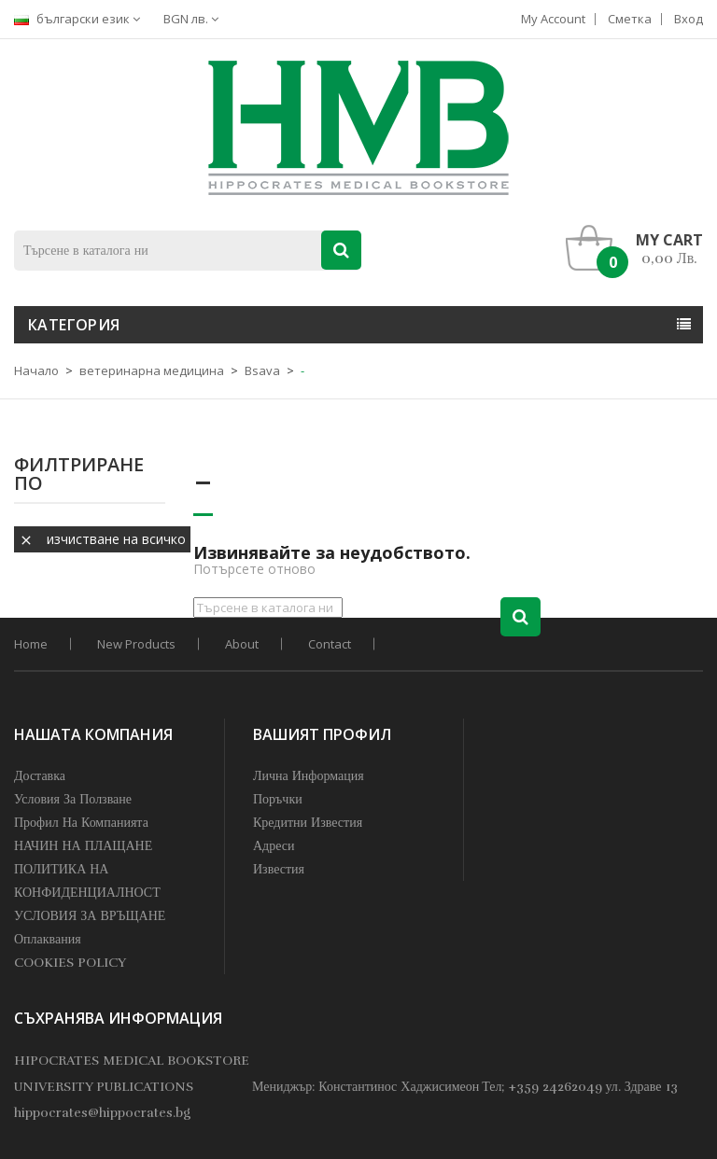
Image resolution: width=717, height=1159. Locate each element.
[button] (639, 248)
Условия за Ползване (73, 799)
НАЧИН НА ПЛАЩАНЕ (83, 846)
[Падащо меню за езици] (81, 19)
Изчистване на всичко (102, 539)
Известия (278, 869)
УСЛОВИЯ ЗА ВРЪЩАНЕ (89, 916)
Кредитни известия (307, 823)
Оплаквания (47, 939)
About (242, 643)
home (31, 643)
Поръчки (277, 799)
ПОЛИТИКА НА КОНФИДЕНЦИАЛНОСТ (87, 881)
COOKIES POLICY (70, 962)
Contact (329, 643)
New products (136, 643)
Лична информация (308, 776)
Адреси (274, 846)
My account (553, 19)
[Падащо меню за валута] (195, 19)
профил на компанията (81, 823)
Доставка (39, 776)
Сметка (630, 19)
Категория (74, 324)
